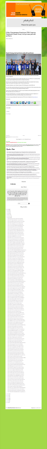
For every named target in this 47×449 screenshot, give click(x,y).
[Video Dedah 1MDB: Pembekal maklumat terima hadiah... (16, 221)
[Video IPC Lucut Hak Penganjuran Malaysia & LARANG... (15, 270)
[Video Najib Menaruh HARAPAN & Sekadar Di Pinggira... (15, 333)
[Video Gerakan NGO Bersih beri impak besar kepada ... (15, 352)
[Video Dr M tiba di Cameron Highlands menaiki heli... (15, 301)
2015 (7, 398)
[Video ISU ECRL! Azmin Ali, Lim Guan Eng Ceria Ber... (15, 228)
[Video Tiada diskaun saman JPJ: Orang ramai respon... (15, 232)
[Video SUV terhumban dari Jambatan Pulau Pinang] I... (15, 368)
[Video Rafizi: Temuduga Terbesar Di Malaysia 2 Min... (15, 258)
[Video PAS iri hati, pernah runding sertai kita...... (14, 311)
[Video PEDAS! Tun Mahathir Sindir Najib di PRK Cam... (15, 304)
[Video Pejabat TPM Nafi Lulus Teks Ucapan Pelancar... (15, 345)
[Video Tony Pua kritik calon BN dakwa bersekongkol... (15, 363)
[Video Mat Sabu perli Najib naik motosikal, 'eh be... (15, 278)
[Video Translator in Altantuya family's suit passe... (15, 356)
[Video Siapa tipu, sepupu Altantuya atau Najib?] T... (15, 323)
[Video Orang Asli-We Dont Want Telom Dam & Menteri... (15, 316)
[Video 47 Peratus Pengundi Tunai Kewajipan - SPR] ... (15, 289)
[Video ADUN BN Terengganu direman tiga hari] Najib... (15, 367)
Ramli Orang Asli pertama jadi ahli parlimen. (32, 105)
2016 (7, 396)
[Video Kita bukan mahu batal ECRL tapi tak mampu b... (15, 252)
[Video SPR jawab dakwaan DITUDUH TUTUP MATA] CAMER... (16, 357)
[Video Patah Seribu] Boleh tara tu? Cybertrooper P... (15, 222)
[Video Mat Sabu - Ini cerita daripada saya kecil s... (15, 361)
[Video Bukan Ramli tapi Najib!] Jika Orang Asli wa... (15, 326)
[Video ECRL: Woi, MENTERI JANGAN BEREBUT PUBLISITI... (16, 243)
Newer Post (7, 135)
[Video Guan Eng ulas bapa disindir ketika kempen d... (15, 307)
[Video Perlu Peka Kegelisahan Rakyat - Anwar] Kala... (15, 271)
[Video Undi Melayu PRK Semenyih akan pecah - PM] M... (16, 244)
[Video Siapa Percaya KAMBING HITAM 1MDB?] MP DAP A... (16, 251)
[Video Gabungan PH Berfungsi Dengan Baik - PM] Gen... (16, 353)
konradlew (23, 139)
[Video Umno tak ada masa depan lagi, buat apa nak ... (15, 296)
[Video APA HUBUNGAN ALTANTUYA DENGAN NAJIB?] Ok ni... (16, 273)
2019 (7, 209)
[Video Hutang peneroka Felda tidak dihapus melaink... (15, 378)
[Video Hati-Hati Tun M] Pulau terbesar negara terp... (15, 255)
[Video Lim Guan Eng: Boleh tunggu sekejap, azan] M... (15, 229)
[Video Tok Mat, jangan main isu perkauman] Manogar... (15, 372)
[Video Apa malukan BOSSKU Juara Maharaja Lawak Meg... (16, 390)
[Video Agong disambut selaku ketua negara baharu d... (15, 233)
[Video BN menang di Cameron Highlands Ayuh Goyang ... (16, 262)
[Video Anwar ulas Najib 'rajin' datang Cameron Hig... (15, 327)
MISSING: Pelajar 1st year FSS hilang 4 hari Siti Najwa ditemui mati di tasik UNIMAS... (19, 172)
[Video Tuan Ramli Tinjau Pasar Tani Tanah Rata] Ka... (15, 277)
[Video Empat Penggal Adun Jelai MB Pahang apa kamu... (15, 383)
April (8, 213)
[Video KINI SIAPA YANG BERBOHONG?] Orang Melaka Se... (16, 391)
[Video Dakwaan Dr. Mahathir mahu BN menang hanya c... (16, 319)
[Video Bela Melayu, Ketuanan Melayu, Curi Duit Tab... (15, 293)
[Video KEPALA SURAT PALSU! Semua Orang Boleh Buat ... (16, 256)
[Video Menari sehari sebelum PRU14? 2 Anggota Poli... (15, 376)
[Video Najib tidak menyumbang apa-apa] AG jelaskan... (15, 240)
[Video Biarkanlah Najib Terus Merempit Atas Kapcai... (15, 348)
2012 (7, 402)
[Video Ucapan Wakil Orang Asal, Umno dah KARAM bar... (16, 297)
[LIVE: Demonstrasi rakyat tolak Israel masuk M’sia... (15, 218)
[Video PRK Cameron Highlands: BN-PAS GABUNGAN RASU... (16, 387)
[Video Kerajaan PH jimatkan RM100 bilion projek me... (15, 371)
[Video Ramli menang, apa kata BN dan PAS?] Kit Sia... (15, 285)
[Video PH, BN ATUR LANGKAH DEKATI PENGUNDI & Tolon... (16, 364)
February (9, 216)
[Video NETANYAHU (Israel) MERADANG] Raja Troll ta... (15, 375)
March (9, 214)
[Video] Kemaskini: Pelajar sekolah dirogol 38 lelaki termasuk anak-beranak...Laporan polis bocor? (21, 174)
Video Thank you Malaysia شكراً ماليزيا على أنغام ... (14, 236)
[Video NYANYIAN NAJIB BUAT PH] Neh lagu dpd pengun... (16, 334)
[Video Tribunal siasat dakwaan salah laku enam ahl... (15, 248)
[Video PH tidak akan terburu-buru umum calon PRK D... (15, 282)
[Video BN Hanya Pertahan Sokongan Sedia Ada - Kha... (15, 267)
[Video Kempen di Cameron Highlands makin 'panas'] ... (15, 322)
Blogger (29, 139)
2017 (7, 395)
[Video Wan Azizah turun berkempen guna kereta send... (15, 338)
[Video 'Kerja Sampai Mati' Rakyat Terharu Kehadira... (15, 300)
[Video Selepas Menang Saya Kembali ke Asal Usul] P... (15, 274)
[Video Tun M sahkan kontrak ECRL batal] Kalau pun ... (15, 247)
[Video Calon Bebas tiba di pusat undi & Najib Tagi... (15, 292)
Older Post (39, 135)
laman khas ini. (35, 97)
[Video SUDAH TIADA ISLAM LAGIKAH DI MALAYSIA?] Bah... (16, 342)
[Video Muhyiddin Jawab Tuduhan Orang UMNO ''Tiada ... (15, 312)
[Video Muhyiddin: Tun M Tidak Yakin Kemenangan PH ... (15, 308)
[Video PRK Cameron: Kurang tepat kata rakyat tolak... (15, 237)
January (9, 217)
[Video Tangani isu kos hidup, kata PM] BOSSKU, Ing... (15, 263)
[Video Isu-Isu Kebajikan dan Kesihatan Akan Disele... (15, 382)
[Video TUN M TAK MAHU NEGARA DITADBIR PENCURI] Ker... (16, 281)
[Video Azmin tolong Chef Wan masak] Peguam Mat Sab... (16, 379)
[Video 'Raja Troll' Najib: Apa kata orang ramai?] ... (14, 337)
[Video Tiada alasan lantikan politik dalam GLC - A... (15, 315)
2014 (7, 399)
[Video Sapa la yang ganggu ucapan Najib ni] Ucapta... (15, 346)
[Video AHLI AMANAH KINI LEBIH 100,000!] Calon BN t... (16, 330)
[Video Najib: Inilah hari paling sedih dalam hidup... (14, 341)
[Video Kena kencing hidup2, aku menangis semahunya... (15, 259)
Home (23, 29)
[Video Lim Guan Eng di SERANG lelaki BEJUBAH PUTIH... (15, 225)
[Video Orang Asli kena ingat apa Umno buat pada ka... (15, 349)
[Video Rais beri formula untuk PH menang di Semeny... (15, 266)
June (8, 210)
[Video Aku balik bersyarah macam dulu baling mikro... (15, 360)
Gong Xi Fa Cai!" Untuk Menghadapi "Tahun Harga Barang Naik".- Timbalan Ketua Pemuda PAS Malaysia (22, 161)
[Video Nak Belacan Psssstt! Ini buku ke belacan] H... (15, 318)
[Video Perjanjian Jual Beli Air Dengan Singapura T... (15, 386)
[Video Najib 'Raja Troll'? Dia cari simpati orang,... (14, 303)
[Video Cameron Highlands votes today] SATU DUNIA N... (16, 288)
